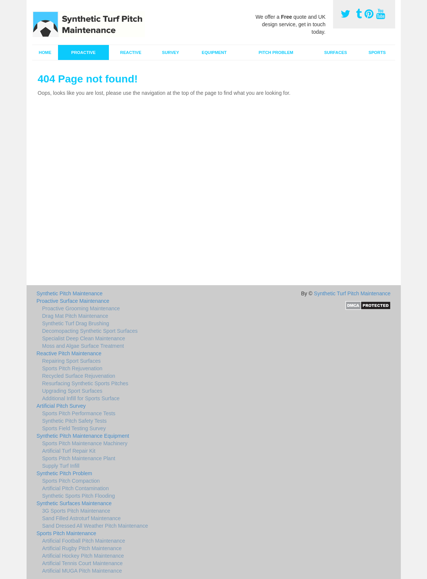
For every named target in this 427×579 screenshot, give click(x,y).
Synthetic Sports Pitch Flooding (78, 496)
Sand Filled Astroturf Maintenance (81, 518)
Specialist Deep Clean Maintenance (83, 338)
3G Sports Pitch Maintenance (76, 511)
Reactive (130, 52)
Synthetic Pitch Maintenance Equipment (83, 436)
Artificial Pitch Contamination (75, 488)
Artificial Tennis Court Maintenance (82, 563)
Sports (377, 52)
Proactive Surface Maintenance (73, 301)
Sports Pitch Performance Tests (79, 413)
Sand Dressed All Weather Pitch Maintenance (95, 526)
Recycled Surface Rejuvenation (78, 376)
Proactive (83, 52)
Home (45, 52)
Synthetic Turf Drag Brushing (75, 323)
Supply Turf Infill (61, 466)
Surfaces (335, 52)
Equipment (214, 52)
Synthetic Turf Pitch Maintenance (352, 293)
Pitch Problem (276, 52)
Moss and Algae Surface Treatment (83, 346)
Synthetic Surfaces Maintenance (74, 503)
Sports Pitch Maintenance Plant (78, 458)
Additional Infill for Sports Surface (81, 398)
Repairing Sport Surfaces (71, 361)
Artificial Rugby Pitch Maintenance (82, 548)
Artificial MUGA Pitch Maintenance (82, 571)
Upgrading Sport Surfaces (72, 391)
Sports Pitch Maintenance (67, 533)
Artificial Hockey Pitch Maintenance (83, 556)
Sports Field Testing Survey (74, 428)
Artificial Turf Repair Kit (68, 451)
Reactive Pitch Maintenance (69, 353)
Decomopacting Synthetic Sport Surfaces (90, 331)
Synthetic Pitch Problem (64, 473)
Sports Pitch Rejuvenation (72, 368)
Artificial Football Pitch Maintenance (83, 541)
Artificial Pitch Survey (61, 406)
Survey (170, 52)
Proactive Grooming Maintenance (81, 308)
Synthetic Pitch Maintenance (70, 293)
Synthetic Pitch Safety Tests (74, 421)
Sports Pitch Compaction (71, 481)
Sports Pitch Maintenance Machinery (85, 443)
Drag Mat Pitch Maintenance (75, 316)
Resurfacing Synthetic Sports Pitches (85, 383)
